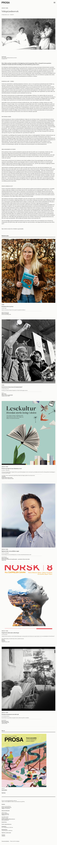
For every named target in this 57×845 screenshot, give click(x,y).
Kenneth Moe (5, 634)
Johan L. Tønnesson (6, 470)
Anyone (18, 841)
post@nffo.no (6, 813)
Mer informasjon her (5, 819)
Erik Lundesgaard (6, 552)
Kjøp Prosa (4, 792)
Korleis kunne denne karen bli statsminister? (12, 387)
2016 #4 (3, 7)
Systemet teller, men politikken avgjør (10, 551)
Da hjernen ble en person (7, 306)
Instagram (3, 835)
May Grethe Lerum (6, 14)
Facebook (3, 834)
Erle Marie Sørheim (6, 716)
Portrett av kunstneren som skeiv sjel (10, 714)
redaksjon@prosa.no (7, 807)
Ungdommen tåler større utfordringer (10, 632)
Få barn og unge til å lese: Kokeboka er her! (12, 468)
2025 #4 (3, 466)
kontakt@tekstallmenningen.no (9, 818)
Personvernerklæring (5, 841)
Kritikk (7, 7)
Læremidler (4, 790)
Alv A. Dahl (4, 308)
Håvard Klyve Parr (6, 388)
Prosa (25, 2)
